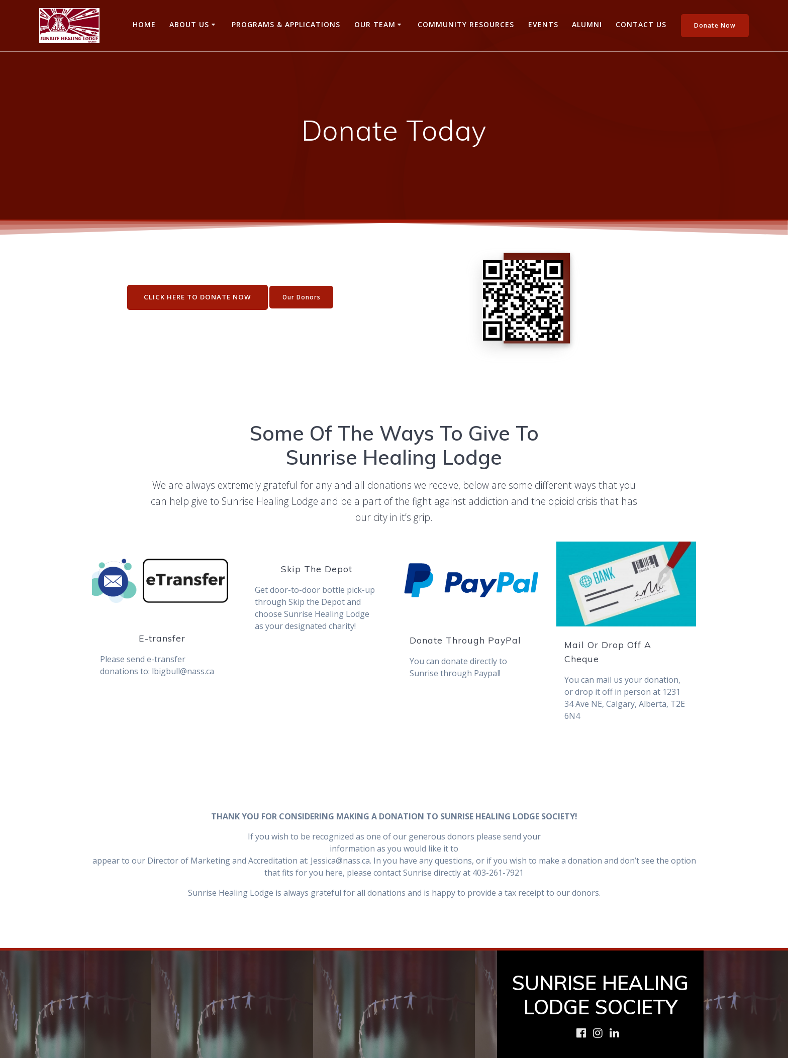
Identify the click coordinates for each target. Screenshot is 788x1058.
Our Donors (300, 297)
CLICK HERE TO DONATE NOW (194, 297)
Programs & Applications (286, 24)
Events (543, 24)
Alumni (587, 24)
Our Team (375, 24)
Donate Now (715, 25)
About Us (189, 24)
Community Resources (466, 24)
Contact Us (641, 24)
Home (144, 24)
